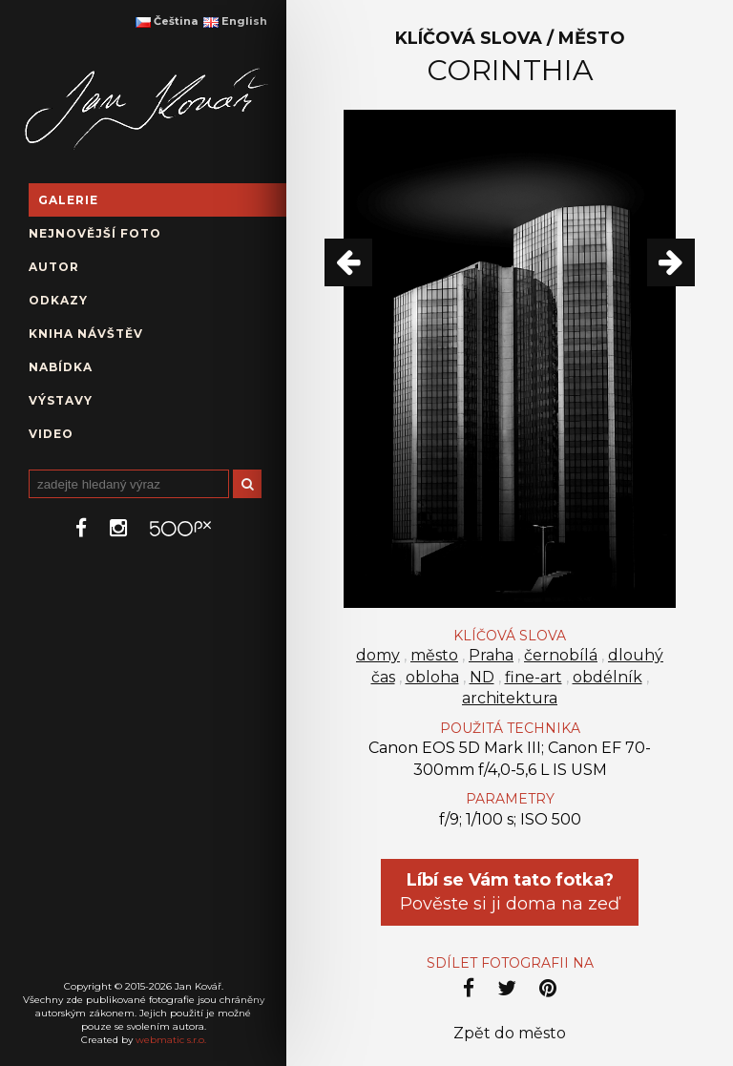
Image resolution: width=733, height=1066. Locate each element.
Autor (54, 267)
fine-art (533, 677)
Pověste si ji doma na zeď (509, 891)
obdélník (607, 677)
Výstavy (61, 400)
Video (51, 434)
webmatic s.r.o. (171, 1040)
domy (378, 655)
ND (482, 677)
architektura (509, 698)
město (434, 655)
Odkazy (58, 300)
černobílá (560, 655)
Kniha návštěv (86, 333)
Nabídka (61, 367)
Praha (491, 655)
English (235, 21)
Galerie (68, 200)
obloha (432, 677)
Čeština (167, 21)
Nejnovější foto (95, 233)
